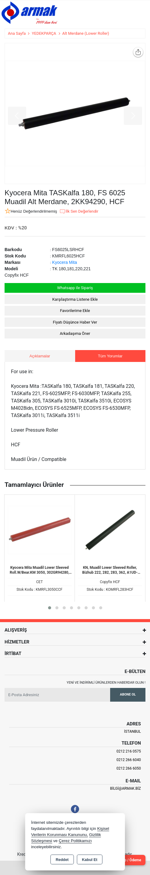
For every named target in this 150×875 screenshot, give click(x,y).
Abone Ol (128, 694)
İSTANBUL (132, 731)
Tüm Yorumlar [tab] (110, 356)
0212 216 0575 (129, 751)
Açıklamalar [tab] (40, 356)
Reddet (62, 860)
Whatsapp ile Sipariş (75, 287)
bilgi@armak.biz (125, 788)
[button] (49, 608)
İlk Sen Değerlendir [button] (78, 211)
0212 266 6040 (129, 760)
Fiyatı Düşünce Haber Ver (75, 322)
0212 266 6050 (129, 768)
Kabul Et (89, 860)
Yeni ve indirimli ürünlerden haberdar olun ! (106, 683)
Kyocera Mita (64, 262)
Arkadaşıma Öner (75, 333)
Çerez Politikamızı (75, 840)
